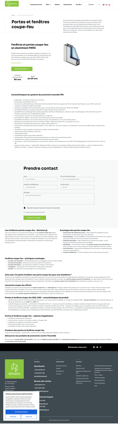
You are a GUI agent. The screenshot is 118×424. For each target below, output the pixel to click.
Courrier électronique (67, 176)
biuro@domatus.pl (40, 377)
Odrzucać (29, 412)
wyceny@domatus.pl (41, 392)
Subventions (68, 4)
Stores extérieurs (99, 381)
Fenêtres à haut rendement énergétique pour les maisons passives (103, 371)
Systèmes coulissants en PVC (83, 372)
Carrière (78, 4)
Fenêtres (78, 366)
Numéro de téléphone (31, 184)
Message (27, 192)
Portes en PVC (80, 369)
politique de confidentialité (38, 212)
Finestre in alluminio (82, 376)
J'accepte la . (35, 212)
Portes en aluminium (82, 379)
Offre (48, 5)
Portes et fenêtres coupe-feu (103, 366)
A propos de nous (36, 4)
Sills (95, 386)
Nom (25, 176)
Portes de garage (99, 383)
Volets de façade (99, 378)
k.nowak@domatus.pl (41, 410)
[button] (99, 4)
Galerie (57, 4)
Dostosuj (13, 412)
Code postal (64, 184)
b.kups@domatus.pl (41, 404)
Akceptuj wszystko (21, 417)
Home (13, 15)
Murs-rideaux (98, 375)
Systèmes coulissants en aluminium (83, 382)
